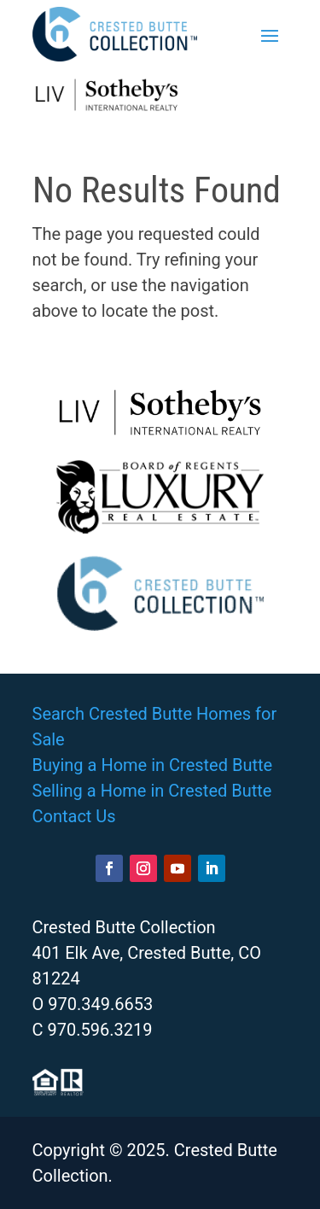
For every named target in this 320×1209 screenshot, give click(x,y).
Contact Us (74, 816)
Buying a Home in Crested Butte (152, 765)
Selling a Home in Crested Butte (152, 790)
